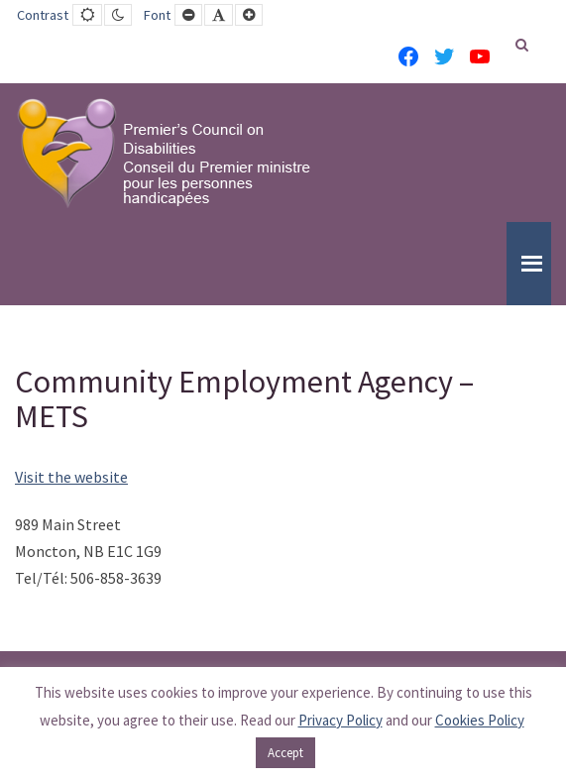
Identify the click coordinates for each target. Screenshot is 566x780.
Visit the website (71, 477)
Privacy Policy (340, 720)
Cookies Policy (479, 720)
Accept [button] (285, 752)
